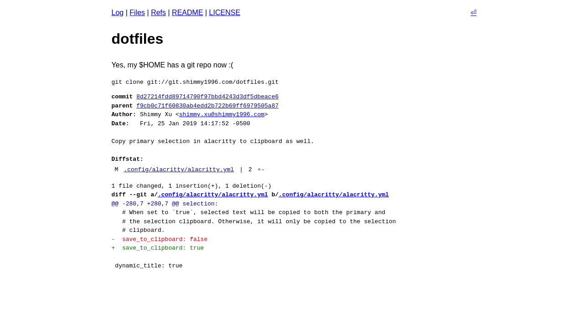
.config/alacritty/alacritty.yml (179, 169)
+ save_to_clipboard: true (158, 248)
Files (137, 12)
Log (118, 12)
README (187, 12)
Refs (158, 12)
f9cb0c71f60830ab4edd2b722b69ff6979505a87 (207, 106)
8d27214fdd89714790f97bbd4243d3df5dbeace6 (207, 96)
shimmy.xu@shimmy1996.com (221, 114)
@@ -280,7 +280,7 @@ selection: (165, 204)
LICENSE (224, 12)
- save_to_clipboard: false (160, 239)
